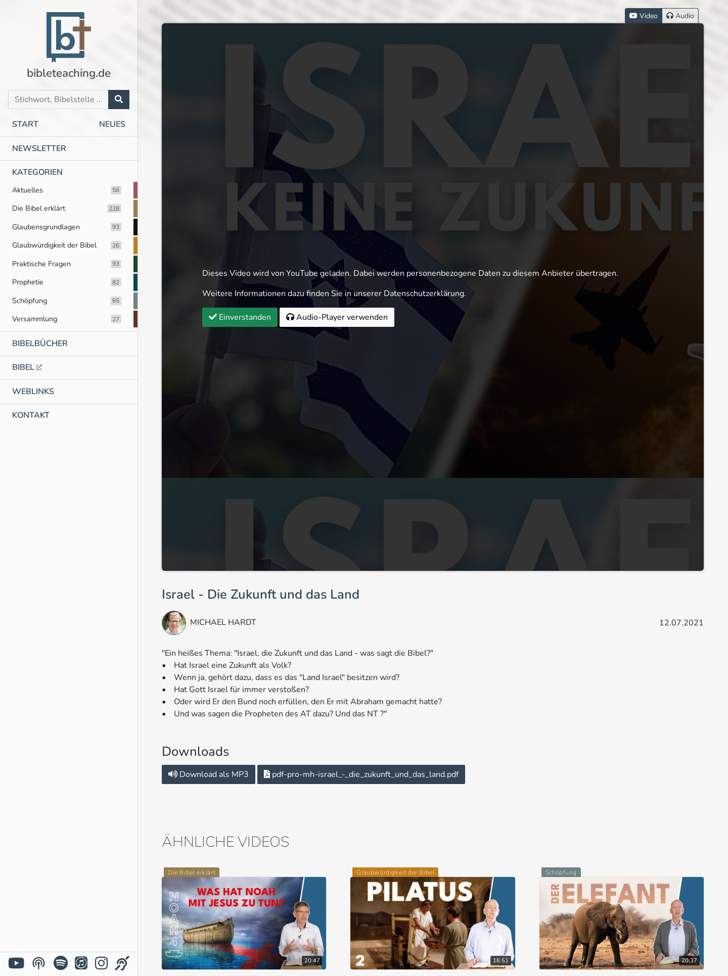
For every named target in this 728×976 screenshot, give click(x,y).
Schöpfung (66, 301)
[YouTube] (16, 963)
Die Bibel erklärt (66, 208)
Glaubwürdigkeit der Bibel (66, 245)
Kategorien (37, 172)
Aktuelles (66, 190)
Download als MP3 (208, 774)
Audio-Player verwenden (337, 317)
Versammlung (66, 319)
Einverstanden (240, 317)
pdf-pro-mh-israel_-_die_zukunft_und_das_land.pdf (361, 774)
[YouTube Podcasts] (38, 963)
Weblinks (33, 391)
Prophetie (66, 282)
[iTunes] (81, 963)
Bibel (27, 367)
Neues (112, 124)
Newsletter (39, 148)
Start (25, 124)
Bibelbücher (40, 343)
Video (643, 16)
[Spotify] (61, 963)
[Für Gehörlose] (122, 963)
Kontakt (31, 415)
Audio (680, 16)
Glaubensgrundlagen (66, 227)
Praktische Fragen (66, 264)
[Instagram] (101, 963)
